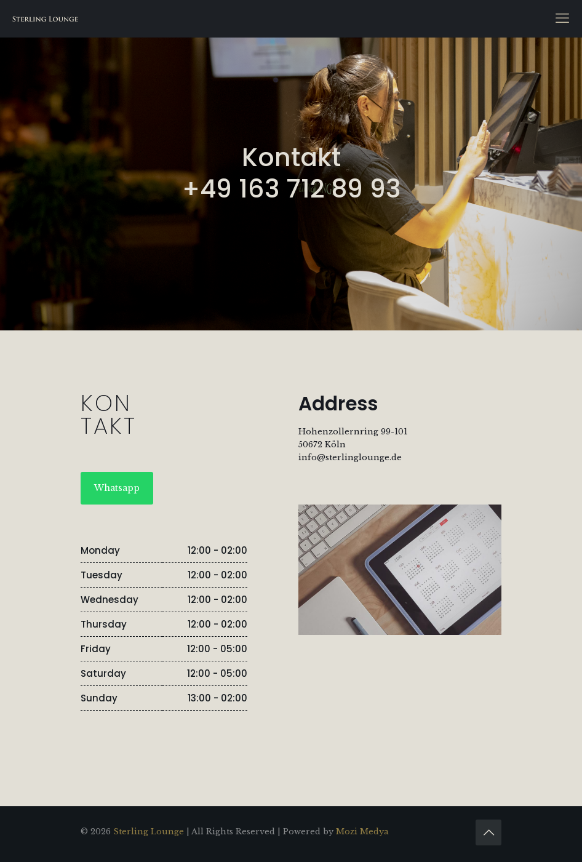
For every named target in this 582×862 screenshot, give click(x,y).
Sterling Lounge (148, 831)
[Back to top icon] (488, 832)
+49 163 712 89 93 (291, 188)
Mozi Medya (362, 831)
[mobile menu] (562, 18)
